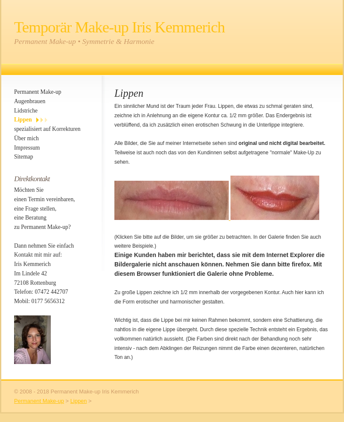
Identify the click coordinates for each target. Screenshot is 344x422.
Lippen (23, 119)
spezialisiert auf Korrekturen (47, 129)
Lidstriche (26, 110)
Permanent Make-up (37, 92)
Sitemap (23, 156)
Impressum (27, 148)
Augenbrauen (29, 101)
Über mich (26, 138)
